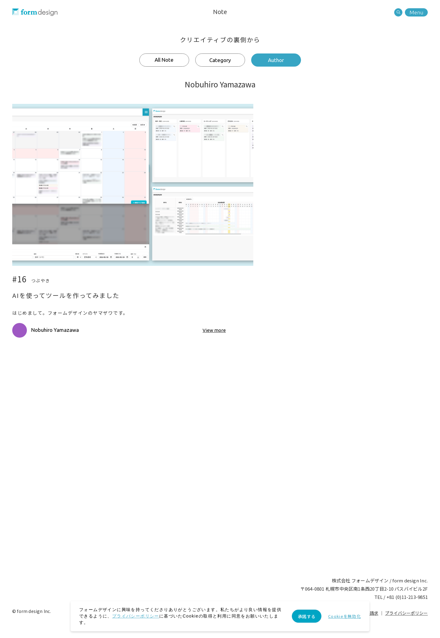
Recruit (248, 501)
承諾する (306, 616)
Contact (191, 501)
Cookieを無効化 (344, 616)
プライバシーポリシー (406, 613)
